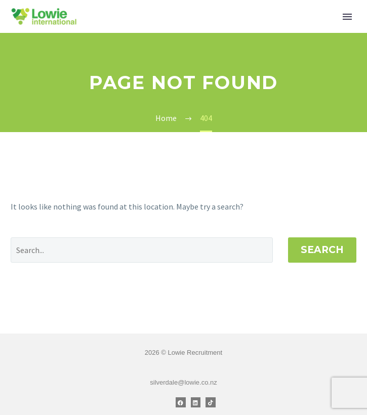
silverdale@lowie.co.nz (183, 382)
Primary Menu (347, 17)
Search (322, 250)
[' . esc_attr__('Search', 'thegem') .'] (142, 250)
